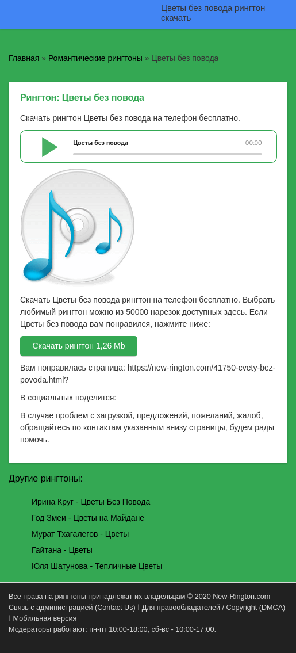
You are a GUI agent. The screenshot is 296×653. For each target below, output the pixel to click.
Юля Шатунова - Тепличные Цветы (97, 566)
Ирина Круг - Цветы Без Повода (91, 501)
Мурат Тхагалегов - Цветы (80, 534)
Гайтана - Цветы (62, 550)
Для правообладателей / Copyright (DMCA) (214, 608)
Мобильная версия (45, 618)
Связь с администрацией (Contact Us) (72, 608)
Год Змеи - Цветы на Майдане (88, 517)
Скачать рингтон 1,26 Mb (78, 345)
